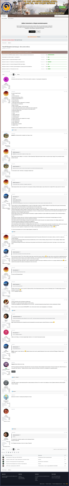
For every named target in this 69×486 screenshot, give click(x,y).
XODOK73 (6, 139)
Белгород (6, 438)
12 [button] (42, 61)
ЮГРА (9, 88)
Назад (3, 74)
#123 (66, 133)
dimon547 (6, 97)
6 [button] (42, 59)
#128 (66, 235)
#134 (66, 330)
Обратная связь (42, 483)
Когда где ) (8, 327)
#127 (66, 194)
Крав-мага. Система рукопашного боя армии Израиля (15, 461)
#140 (66, 432)
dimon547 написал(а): (16, 166)
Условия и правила (48, 483)
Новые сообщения (4, 18)
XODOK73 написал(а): (16, 152)
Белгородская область (6, 446)
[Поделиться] (64, 77)
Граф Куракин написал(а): (17, 316)
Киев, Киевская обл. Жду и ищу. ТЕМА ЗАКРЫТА (14, 457)
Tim (6, 336)
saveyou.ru (8, 374)
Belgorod (4, 48)
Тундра (9, 102)
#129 (66, 249)
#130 (66, 267)
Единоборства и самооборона (43, 461)
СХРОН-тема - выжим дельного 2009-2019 (13, 465)
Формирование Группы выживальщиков (45, 457)
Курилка (39, 459)
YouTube (36, 480)
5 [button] (42, 57)
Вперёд (18, 74)
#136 (66, 362)
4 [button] (42, 64)
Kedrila (6, 83)
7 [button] (42, 66)
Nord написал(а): (15, 196)
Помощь (64, 483)
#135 (66, 344)
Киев (9, 406)
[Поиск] (67, 7)
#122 (66, 91)
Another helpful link (21, 477)
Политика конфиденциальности (57, 483)
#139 (66, 409)
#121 (66, 77)
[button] (7, 16)
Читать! (38, 36)
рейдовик (6, 386)
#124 (66, 149)
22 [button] (42, 54)
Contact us (20, 476)
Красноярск (8, 341)
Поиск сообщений (10, 18)
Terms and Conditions (21, 478)
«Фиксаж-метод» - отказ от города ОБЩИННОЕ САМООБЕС (48, 465)
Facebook (36, 477)
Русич (6, 200)
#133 (66, 314)
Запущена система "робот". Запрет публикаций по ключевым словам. (17, 459)
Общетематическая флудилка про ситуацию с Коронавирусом (16, 463)
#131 (66, 281)
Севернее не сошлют (7, 421)
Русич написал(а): (15, 270)
